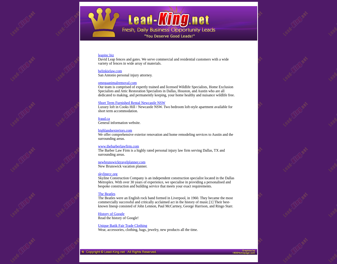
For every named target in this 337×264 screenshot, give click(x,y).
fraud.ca (104, 119)
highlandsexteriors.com (115, 130)
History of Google (111, 214)
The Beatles (106, 194)
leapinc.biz (106, 55)
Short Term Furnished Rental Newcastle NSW (131, 103)
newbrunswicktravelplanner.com (121, 162)
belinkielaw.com (110, 71)
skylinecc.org (107, 174)
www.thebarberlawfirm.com (118, 146)
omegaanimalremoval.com (117, 83)
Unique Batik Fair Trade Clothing (122, 226)
